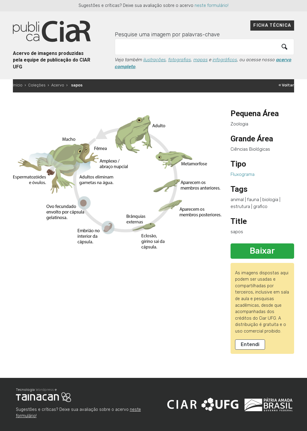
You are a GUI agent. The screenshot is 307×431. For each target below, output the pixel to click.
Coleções (37, 85)
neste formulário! (211, 5)
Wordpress (45, 389)
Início (17, 85)
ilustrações (154, 59)
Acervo (57, 85)
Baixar (262, 251)
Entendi (250, 344)
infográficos (225, 59)
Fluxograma (243, 174)
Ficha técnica (272, 25)
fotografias (179, 59)
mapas (200, 59)
